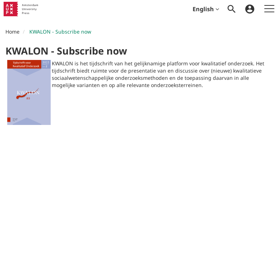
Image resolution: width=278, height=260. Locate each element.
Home (12, 31)
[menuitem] (232, 9)
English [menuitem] (206, 9)
